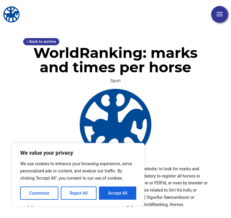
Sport (115, 80)
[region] (78, 174)
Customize (39, 193)
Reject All (79, 193)
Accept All (117, 193)
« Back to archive (41, 41)
